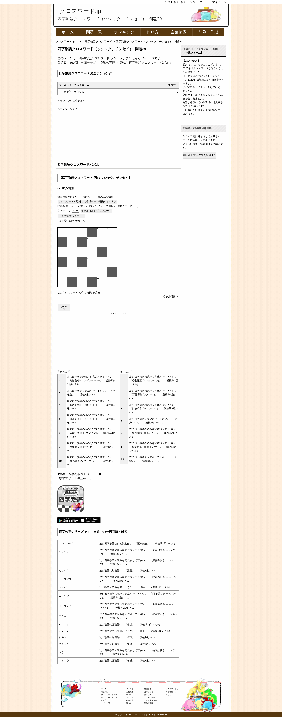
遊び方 (168, 695)
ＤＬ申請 (129, 697)
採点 (64, 308)
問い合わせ (130, 703)
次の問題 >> (171, 296)
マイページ (219, 2)
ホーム (68, 32)
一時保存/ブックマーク (71, 216)
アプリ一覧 (105, 703)
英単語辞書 (148, 692)
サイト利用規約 (150, 700)
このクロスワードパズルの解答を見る (78, 292)
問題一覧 (94, 32)
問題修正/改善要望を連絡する (199, 155)
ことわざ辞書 (149, 697)
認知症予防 (148, 703)
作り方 (153, 32)
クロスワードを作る (109, 697)
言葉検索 (179, 32)
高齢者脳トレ (171, 692)
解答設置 (129, 700)
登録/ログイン (199, 2)
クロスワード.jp (80, 11)
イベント (129, 689)
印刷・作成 (208, 32)
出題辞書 (147, 689)
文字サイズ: (64, 210)
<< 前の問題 (65, 188)
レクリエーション (173, 689)
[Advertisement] (118, 136)
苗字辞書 (147, 695)
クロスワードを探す (109, 695)
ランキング (124, 32)
